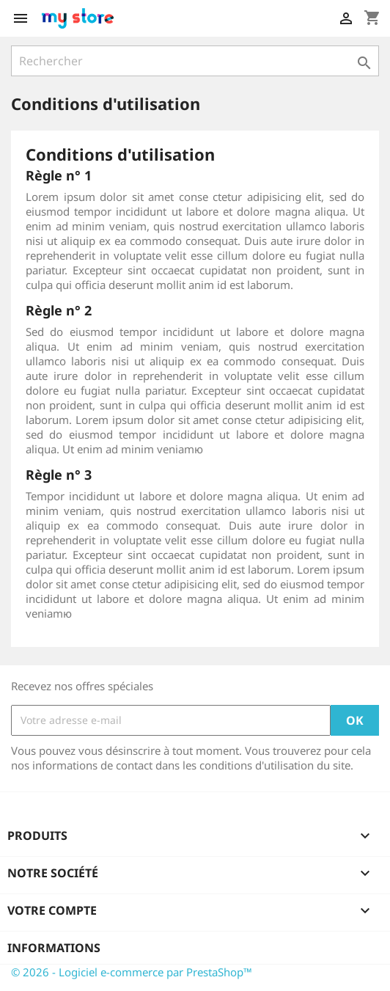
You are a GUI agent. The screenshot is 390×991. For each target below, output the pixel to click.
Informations (53, 948)
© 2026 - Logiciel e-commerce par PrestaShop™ (131, 972)
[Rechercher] (195, 60)
